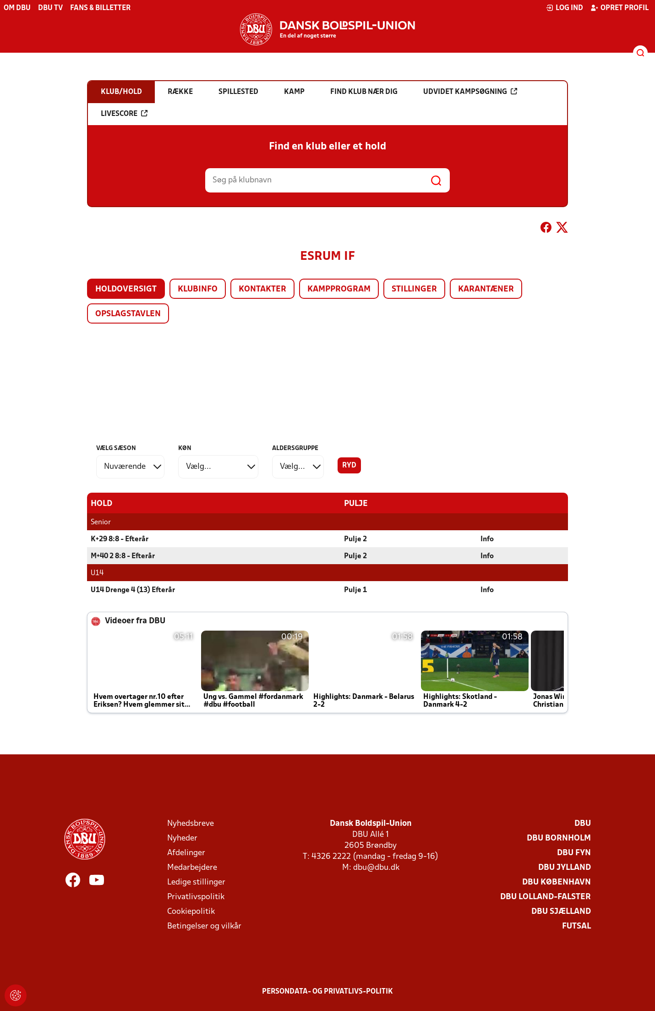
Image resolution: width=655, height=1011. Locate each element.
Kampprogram (339, 289)
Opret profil (619, 8)
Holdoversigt (126, 289)
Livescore (124, 113)
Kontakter (262, 289)
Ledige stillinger (196, 882)
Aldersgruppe (295, 448)
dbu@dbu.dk (376, 867)
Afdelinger (186, 853)
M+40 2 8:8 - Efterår (123, 556)
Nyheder (182, 838)
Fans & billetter (100, 8)
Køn (184, 448)
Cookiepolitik (191, 911)
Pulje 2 (355, 539)
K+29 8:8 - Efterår (119, 539)
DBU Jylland (564, 867)
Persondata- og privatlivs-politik (327, 991)
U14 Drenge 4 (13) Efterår (133, 590)
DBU (582, 823)
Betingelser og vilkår (204, 926)
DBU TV (50, 8)
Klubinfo (198, 289)
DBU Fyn (574, 853)
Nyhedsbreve (190, 823)
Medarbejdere (192, 867)
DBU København (556, 882)
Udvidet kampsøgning (470, 91)
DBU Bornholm (559, 838)
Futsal (576, 926)
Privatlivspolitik (195, 897)
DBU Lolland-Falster (545, 897)
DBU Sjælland (561, 911)
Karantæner (486, 289)
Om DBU (17, 8)
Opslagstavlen (128, 314)
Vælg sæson (116, 448)
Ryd (349, 465)
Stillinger (414, 289)
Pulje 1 (355, 590)
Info (487, 539)
